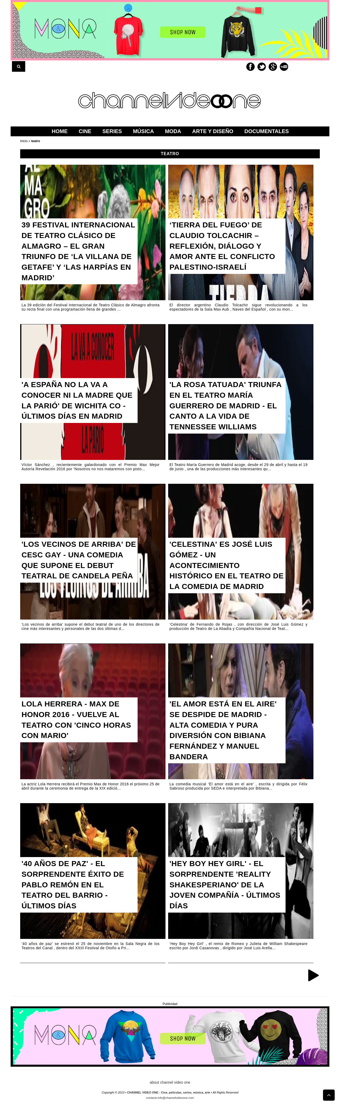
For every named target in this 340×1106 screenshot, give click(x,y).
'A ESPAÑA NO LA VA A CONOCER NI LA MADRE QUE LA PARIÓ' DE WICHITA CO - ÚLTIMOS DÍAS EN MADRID (77, 408)
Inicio (24, 141)
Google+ (273, 66)
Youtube (284, 66)
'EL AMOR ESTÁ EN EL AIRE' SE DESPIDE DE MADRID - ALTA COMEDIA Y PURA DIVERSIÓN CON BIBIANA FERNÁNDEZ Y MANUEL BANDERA (226, 733)
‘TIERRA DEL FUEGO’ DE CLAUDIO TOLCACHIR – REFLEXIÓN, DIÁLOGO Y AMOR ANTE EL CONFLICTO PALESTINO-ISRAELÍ (225, 248)
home (60, 131)
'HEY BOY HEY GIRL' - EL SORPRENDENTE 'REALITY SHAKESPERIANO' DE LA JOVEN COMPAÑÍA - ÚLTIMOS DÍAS (223, 887)
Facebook (250, 66)
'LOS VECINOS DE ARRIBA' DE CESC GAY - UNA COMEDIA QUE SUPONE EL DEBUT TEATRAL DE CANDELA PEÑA (75, 567)
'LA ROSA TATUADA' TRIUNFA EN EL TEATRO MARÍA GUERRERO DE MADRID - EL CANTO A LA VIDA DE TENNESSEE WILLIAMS (220, 413)
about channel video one (170, 1082)
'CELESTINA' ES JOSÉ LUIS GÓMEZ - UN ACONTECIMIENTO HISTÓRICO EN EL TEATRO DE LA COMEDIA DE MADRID (226, 567)
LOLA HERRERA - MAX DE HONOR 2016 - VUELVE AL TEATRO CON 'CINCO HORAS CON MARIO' (79, 722)
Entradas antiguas (313, 975)
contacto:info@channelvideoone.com (170, 1097)
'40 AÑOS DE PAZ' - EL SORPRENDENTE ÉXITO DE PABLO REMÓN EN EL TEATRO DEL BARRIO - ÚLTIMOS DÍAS (76, 887)
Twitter (261, 66)
